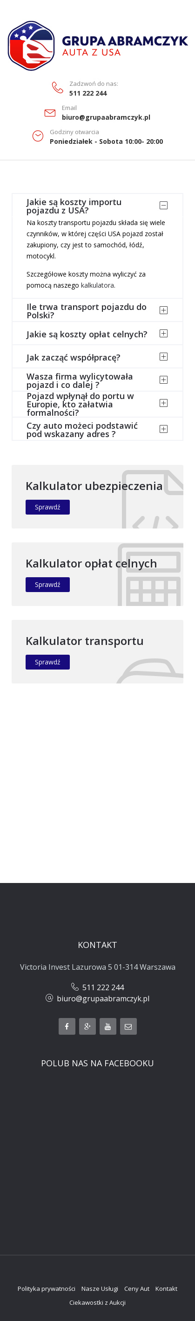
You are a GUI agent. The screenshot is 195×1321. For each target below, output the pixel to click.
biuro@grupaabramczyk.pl (106, 117)
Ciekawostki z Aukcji (97, 1302)
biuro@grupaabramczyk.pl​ (103, 998)
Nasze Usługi (99, 1288)
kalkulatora (97, 285)
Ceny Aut (136, 1288)
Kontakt (166, 1288)
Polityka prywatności (46, 1288)
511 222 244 (88, 93)
